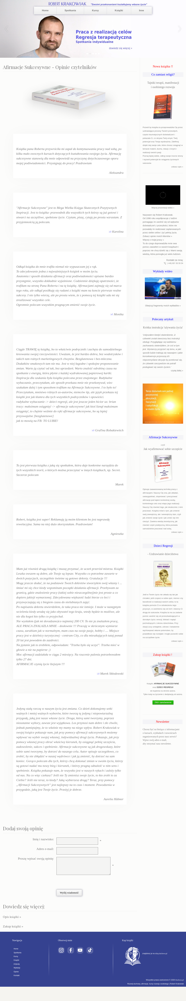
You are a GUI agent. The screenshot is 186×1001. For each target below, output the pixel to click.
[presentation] (78, 882)
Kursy (95, 10)
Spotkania (70, 10)
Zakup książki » (13, 926)
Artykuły (16, 964)
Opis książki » (12, 917)
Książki (119, 10)
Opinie (15, 972)
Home (45, 10)
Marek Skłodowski (111, 673)
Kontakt (15, 975)
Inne (141, 10)
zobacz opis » (177, 167)
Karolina (118, 231)
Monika (118, 314)
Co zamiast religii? (163, 74)
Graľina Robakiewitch (109, 430)
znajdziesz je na (155, 954)
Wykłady (16, 968)
